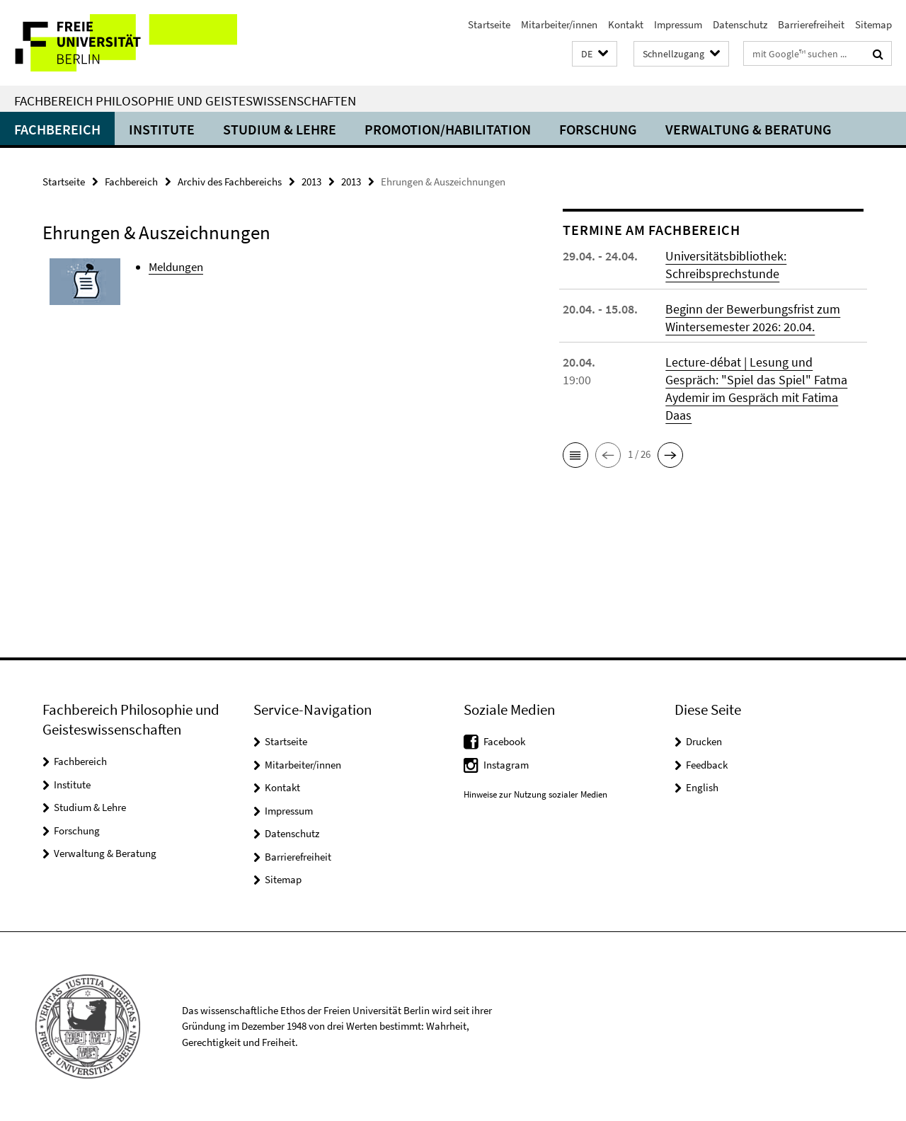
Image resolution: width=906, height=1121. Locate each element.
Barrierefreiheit (811, 24)
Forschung (598, 129)
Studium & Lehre (279, 129)
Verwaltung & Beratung (748, 129)
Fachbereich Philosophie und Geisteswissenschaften (185, 100)
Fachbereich (57, 129)
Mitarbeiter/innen (559, 24)
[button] (594, 54)
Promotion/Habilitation (448, 129)
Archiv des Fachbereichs (230, 181)
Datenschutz (740, 24)
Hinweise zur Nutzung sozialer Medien (535, 794)
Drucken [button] (704, 741)
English (702, 787)
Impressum (678, 24)
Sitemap (873, 24)
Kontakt (625, 24)
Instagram (506, 764)
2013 (311, 181)
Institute (162, 129)
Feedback (707, 764)
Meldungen (176, 267)
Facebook (504, 741)
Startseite (489, 24)
